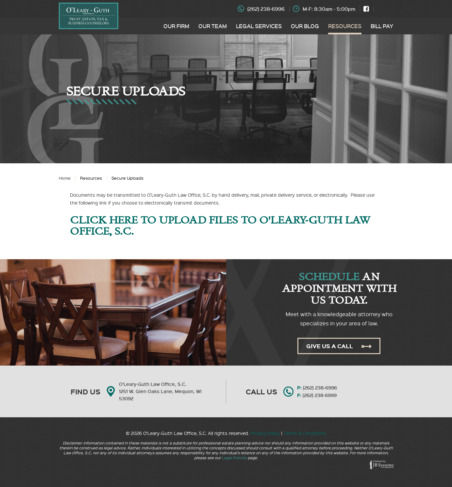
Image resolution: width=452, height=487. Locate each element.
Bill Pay (382, 25)
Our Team (212, 25)
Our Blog (305, 25)
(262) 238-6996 (266, 9)
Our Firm (176, 25)
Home (65, 178)
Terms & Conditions (305, 433)
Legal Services (259, 25)
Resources (344, 25)
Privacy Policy (265, 433)
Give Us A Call (339, 346)
